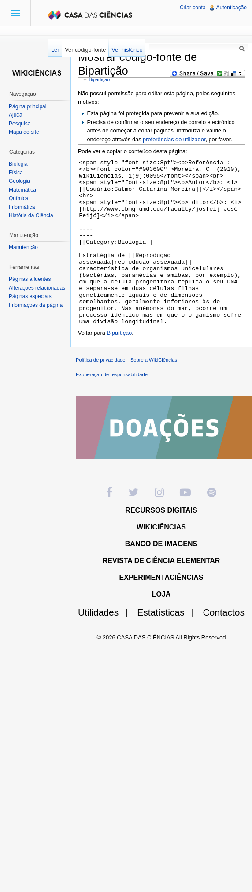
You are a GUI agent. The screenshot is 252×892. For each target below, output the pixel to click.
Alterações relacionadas (37, 288)
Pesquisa (19, 124)
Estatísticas (169, 645)
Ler (55, 49)
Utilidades (106, 645)
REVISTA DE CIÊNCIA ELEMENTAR (161, 594)
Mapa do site (24, 132)
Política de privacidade (101, 393)
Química (19, 198)
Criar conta (193, 7)
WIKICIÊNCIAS (161, 560)
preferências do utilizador (174, 139)
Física (16, 173)
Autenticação (231, 7)
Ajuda (15, 115)
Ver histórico (126, 49)
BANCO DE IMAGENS (161, 577)
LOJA (161, 627)
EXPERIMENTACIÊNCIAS (161, 610)
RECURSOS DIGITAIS (161, 543)
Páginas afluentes (30, 279)
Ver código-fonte (85, 49)
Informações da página (36, 305)
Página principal (27, 106)
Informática (22, 207)
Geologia (19, 181)
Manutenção (23, 247)
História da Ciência (31, 215)
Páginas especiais (30, 296)
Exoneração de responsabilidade (112, 407)
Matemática (22, 190)
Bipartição (99, 79)
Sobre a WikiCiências (153, 393)
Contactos (224, 645)
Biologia (18, 164)
